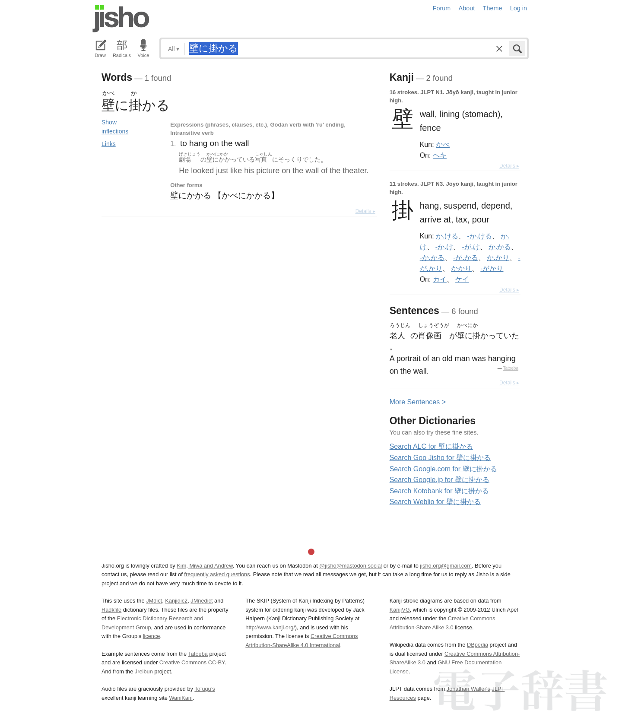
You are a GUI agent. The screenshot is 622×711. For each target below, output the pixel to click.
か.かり (498, 257)
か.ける (447, 236)
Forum (442, 8)
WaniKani (181, 698)
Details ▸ (365, 211)
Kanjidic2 (176, 600)
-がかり (491, 268)
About (467, 8)
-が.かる (465, 257)
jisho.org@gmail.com (446, 565)
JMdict (154, 600)
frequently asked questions (217, 574)
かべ (443, 144)
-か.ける (479, 236)
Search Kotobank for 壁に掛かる (439, 491)
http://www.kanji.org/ (270, 627)
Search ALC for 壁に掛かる (431, 446)
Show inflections (115, 127)
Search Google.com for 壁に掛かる (443, 469)
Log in (518, 8)
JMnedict (201, 600)
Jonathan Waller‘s (468, 689)
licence (151, 636)
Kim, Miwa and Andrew (204, 565)
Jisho (120, 18)
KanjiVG (400, 609)
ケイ (462, 279)
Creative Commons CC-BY (192, 662)
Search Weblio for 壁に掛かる (435, 501)
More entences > (418, 402)
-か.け (444, 246)
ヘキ (440, 155)
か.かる (500, 246)
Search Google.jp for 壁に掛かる (439, 479)
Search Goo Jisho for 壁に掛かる (440, 457)
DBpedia (477, 644)
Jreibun (144, 671)
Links (109, 143)
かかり (461, 268)
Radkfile (111, 609)
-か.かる (432, 257)
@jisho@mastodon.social (350, 565)
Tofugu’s (204, 689)
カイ (440, 279)
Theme (492, 8)
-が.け (470, 246)
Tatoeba (510, 368)
